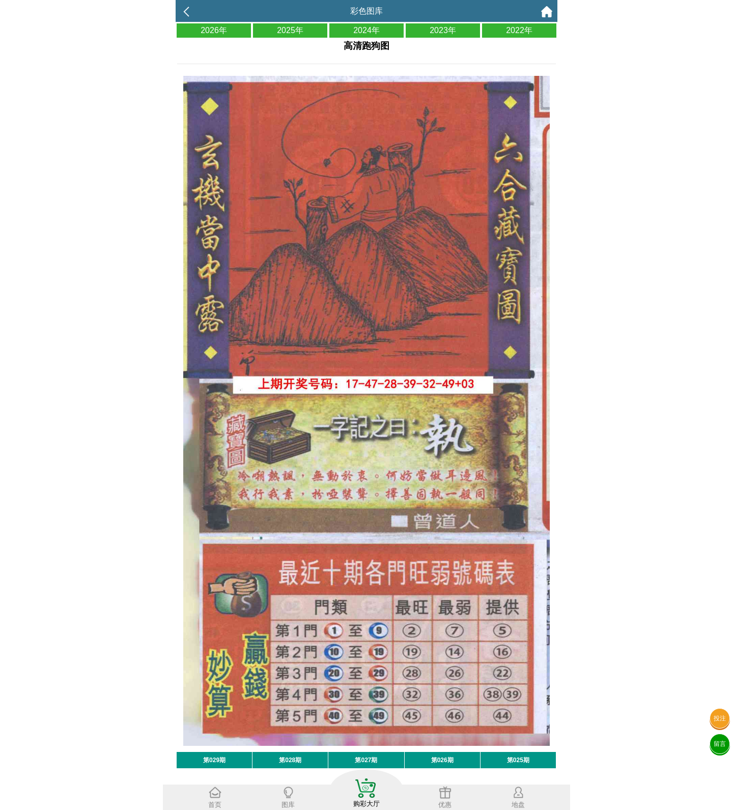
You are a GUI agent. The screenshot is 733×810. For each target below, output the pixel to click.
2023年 (443, 30)
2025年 (290, 30)
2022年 (519, 30)
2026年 (214, 30)
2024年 (366, 30)
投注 (720, 718)
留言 (720, 743)
